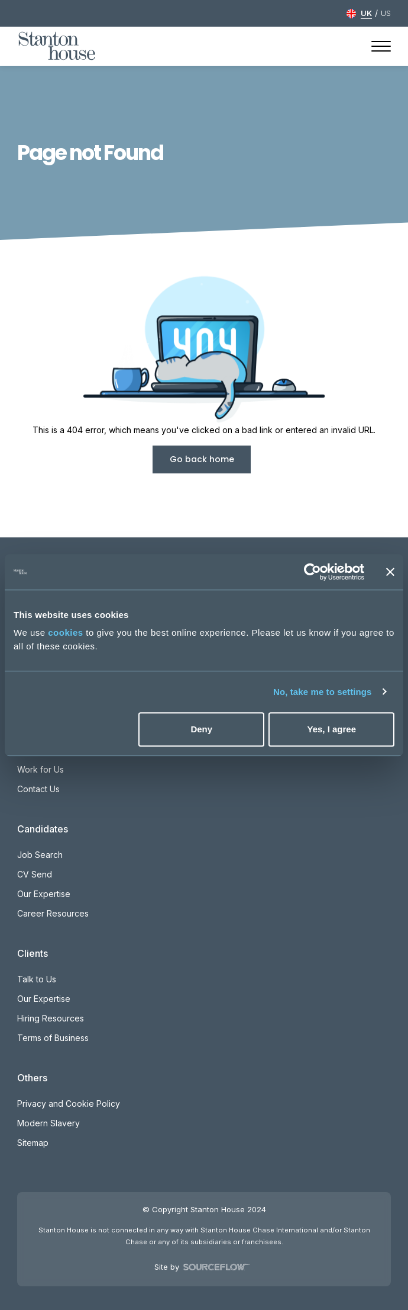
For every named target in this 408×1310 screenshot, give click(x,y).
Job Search (40, 855)
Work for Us (40, 769)
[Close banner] (390, 572)
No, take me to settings (322, 692)
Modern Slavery (48, 1123)
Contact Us (38, 789)
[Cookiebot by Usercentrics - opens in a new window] (312, 572)
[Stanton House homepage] (57, 46)
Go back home (202, 459)
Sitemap (32, 1143)
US (386, 13)
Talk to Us (36, 979)
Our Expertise (43, 894)
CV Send (34, 874)
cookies (65, 632)
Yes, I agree (331, 729)
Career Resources (53, 913)
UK (366, 13)
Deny (201, 729)
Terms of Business (53, 1038)
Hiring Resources (50, 1018)
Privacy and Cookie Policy (68, 1103)
